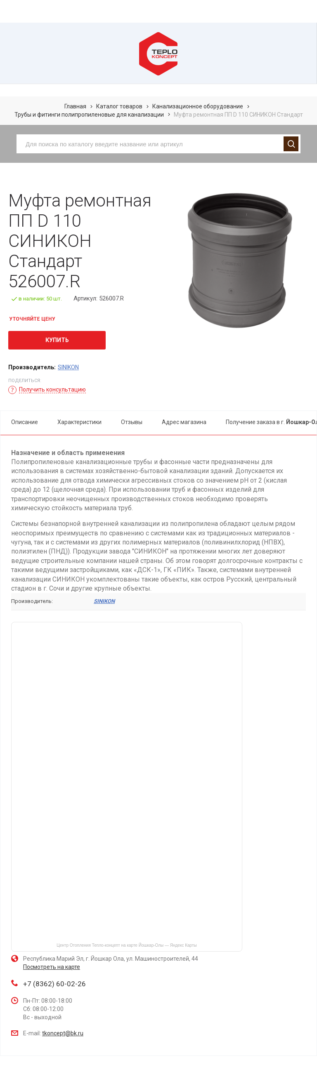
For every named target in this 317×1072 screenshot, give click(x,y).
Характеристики (79, 422)
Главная (75, 106)
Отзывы (131, 422)
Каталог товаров (119, 106)
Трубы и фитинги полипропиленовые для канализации (89, 114)
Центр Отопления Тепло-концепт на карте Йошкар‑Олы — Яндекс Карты (126, 945)
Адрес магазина (184, 422)
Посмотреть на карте (51, 967)
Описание (24, 422)
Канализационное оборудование (197, 106)
